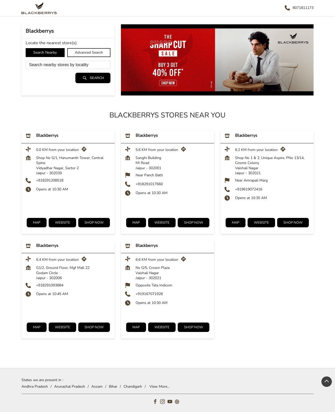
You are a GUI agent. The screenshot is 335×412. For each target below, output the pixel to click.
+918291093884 (49, 285)
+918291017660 (149, 184)
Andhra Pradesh (34, 386)
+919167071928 (149, 294)
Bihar (113, 386)
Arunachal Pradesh (69, 386)
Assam (97, 386)
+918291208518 (49, 180)
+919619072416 (248, 189)
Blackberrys (47, 136)
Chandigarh (133, 386)
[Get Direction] (85, 150)
